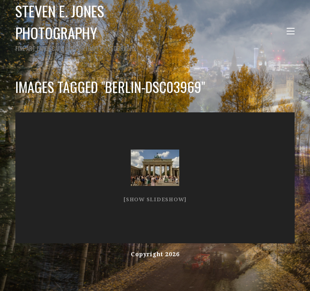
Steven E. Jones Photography (96, 26)
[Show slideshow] (155, 199)
